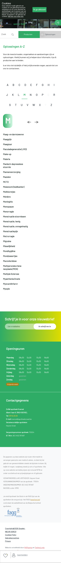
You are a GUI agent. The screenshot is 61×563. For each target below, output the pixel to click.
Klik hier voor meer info (15, 16)
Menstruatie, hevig (11, 221)
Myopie (6, 288)
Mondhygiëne (9, 251)
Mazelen (7, 177)
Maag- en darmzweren (13, 134)
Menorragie (8, 211)
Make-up (7, 154)
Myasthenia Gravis (11, 279)
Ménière (7, 196)
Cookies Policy (10, 535)
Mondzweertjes (10, 256)
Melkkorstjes (9, 191)
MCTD (6, 182)
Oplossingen (50, 34)
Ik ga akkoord (39, 9)
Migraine (7, 241)
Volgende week (12, 384)
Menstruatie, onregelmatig (15, 226)
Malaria (6, 159)
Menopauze (8, 206)
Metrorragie (8, 236)
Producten (28, 34)
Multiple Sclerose (11, 274)
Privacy (8, 541)
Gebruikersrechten (12, 538)
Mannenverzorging (11, 172)
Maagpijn (7, 139)
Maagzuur (7, 144)
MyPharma (28, 547)
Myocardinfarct (10, 284)
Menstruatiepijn (10, 231)
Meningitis (8, 201)
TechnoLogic (40, 547)
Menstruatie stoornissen (14, 216)
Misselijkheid (9, 246)
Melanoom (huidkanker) (13, 187)
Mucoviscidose (10, 261)
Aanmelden (22, 555)
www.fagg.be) (35, 500)
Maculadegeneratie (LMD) (15, 149)
